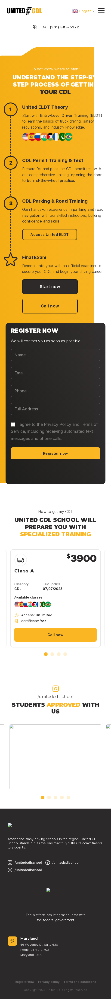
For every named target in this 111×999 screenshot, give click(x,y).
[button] (46, 654)
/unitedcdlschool (55, 696)
